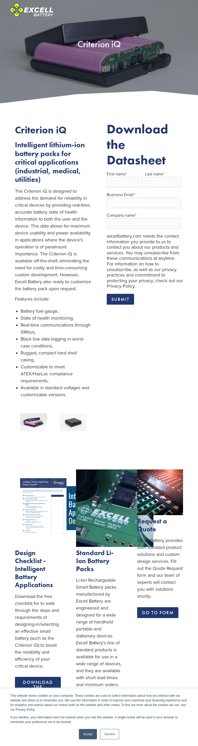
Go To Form (158, 612)
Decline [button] (109, 734)
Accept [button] (88, 734)
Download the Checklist (38, 686)
